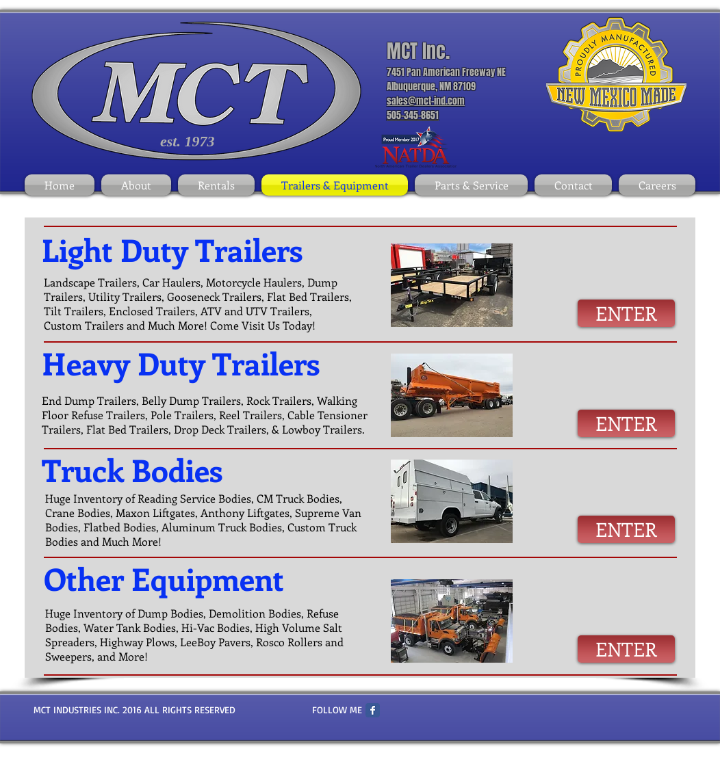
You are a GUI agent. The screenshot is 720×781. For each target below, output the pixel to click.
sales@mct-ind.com (426, 101)
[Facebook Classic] (372, 710)
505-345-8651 (413, 115)
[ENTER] (626, 313)
